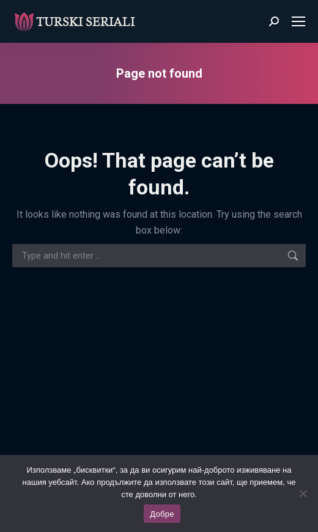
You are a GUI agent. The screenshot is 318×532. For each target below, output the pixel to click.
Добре (162, 514)
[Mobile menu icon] (298, 21)
